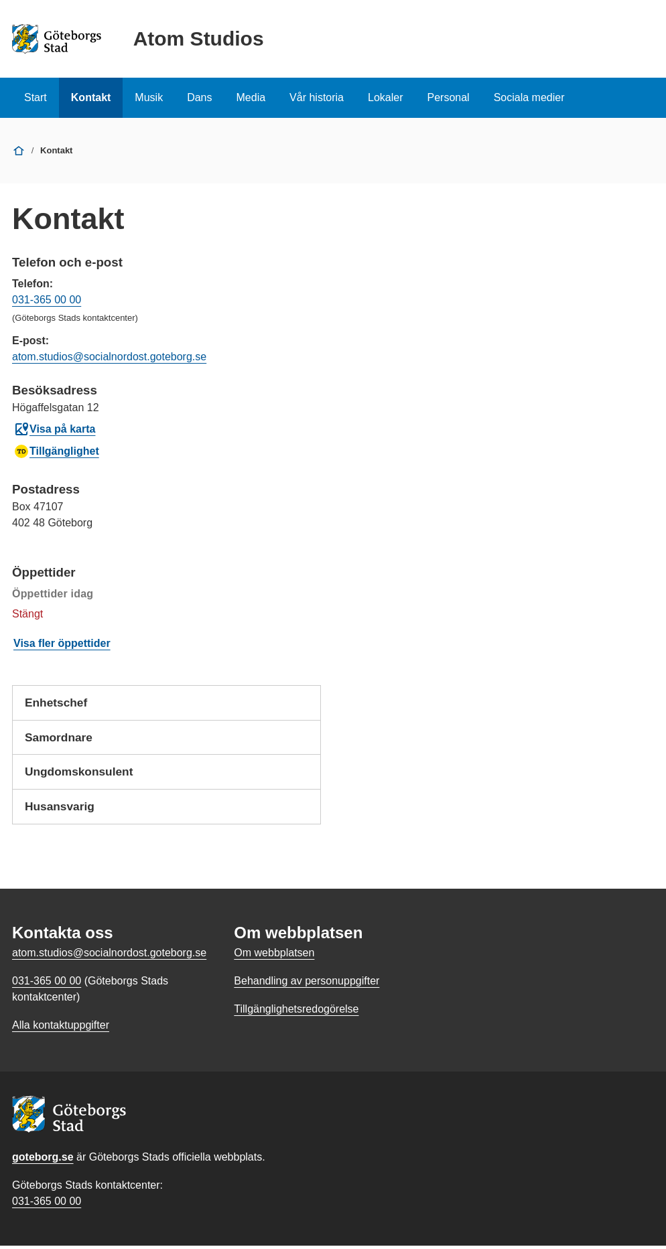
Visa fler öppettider (62, 643)
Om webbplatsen (274, 956)
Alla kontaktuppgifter (60, 1028)
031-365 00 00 (46, 299)
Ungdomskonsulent (166, 779)
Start (35, 97)
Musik (149, 97)
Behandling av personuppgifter (306, 984)
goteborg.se (43, 1160)
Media (251, 97)
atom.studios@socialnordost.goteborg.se (109, 356)
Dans (199, 97)
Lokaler (385, 97)
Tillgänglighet (56, 451)
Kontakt (91, 97)
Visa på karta (54, 429)
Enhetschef (166, 708)
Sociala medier (529, 97)
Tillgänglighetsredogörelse (296, 1012)
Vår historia (316, 97)
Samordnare (166, 743)
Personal (448, 97)
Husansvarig (166, 814)
